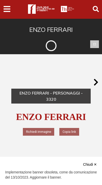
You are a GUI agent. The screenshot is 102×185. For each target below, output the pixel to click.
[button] (96, 82)
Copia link (69, 132)
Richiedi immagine (38, 132)
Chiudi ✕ (90, 164)
